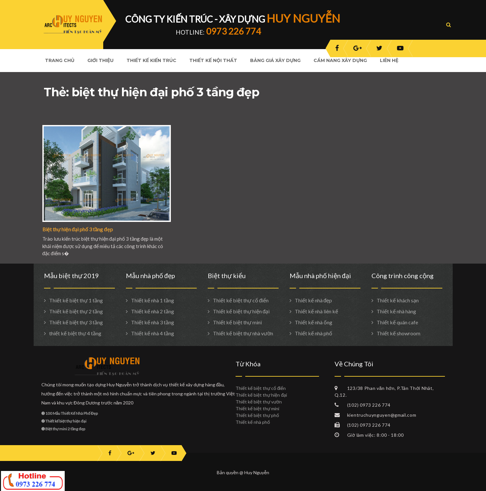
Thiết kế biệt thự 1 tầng (76, 300)
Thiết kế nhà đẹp (313, 300)
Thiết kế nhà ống (313, 322)
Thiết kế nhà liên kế (316, 311)
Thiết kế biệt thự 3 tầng (76, 322)
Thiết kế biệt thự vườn (259, 401)
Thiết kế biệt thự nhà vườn (243, 333)
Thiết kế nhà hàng (396, 311)
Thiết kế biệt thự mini (237, 322)
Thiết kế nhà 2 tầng (152, 311)
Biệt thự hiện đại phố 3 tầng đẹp (77, 229)
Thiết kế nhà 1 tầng (152, 300)
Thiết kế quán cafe (397, 322)
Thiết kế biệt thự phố (257, 415)
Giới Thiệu (100, 60)
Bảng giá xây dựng (275, 60)
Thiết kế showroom (398, 333)
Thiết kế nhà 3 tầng (152, 322)
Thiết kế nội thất (213, 60)
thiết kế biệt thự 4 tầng (75, 333)
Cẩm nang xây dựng (340, 60)
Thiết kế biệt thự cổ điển (241, 300)
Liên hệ (389, 60)
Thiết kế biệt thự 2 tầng (76, 311)
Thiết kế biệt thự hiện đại (241, 311)
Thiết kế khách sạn (398, 300)
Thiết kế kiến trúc (151, 60)
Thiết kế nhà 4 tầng (152, 333)
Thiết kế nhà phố (313, 333)
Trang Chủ (59, 60)
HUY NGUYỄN (303, 18)
